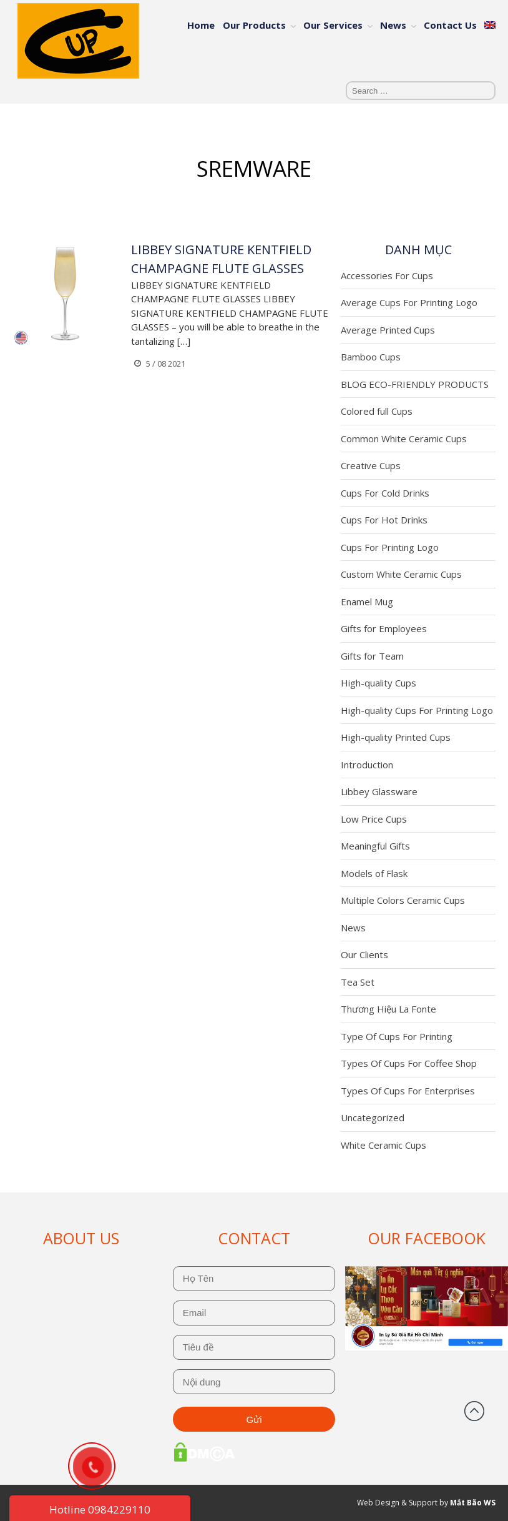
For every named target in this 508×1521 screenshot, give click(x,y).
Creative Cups (371, 465)
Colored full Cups (377, 411)
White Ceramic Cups (383, 1145)
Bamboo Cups (371, 356)
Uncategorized (372, 1117)
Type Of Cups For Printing (396, 1036)
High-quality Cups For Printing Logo (417, 710)
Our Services (333, 25)
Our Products (254, 25)
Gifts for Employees (384, 628)
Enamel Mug (367, 601)
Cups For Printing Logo (390, 547)
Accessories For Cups (387, 275)
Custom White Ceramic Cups (401, 574)
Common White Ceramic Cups (404, 438)
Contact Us (450, 25)
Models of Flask (374, 873)
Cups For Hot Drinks (384, 519)
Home (201, 25)
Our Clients (364, 954)
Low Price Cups (374, 819)
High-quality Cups (378, 682)
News (393, 25)
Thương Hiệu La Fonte (388, 1009)
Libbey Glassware (379, 791)
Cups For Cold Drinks (385, 493)
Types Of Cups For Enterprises (408, 1090)
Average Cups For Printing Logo (409, 302)
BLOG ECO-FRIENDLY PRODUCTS (415, 384)
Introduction (367, 764)
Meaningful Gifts (375, 846)
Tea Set (357, 982)
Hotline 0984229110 (99, 1509)
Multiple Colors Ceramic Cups (403, 900)
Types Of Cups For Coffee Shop (409, 1063)
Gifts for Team (372, 656)
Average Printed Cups (388, 330)
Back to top (474, 1411)
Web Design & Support (397, 1502)
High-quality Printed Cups (396, 737)
